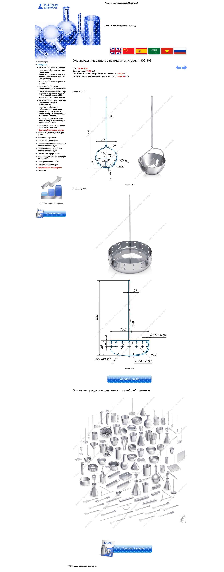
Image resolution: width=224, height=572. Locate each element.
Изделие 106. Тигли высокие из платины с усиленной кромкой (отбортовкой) (52, 77)
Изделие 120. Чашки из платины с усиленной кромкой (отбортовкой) (52, 102)
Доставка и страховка (47, 138)
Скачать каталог (53, 213)
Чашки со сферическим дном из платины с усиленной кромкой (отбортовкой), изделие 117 (52, 93)
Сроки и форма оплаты (48, 141)
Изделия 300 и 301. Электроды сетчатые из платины (52, 126)
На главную (43, 62)
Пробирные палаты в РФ (48, 162)
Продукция (42, 65)
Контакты (42, 171)
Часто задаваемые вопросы (50, 168)
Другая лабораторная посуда (51, 130)
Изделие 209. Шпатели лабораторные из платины (50, 108)
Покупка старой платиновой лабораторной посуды (50, 150)
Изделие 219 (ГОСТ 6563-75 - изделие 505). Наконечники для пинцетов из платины (52, 114)
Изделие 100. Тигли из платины (52, 67)
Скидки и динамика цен (48, 165)
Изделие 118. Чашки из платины (52, 98)
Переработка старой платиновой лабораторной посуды (52, 145)
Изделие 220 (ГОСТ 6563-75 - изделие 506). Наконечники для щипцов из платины (52, 121)
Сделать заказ (129, 378)
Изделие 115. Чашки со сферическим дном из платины (52, 87)
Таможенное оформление (49, 154)
